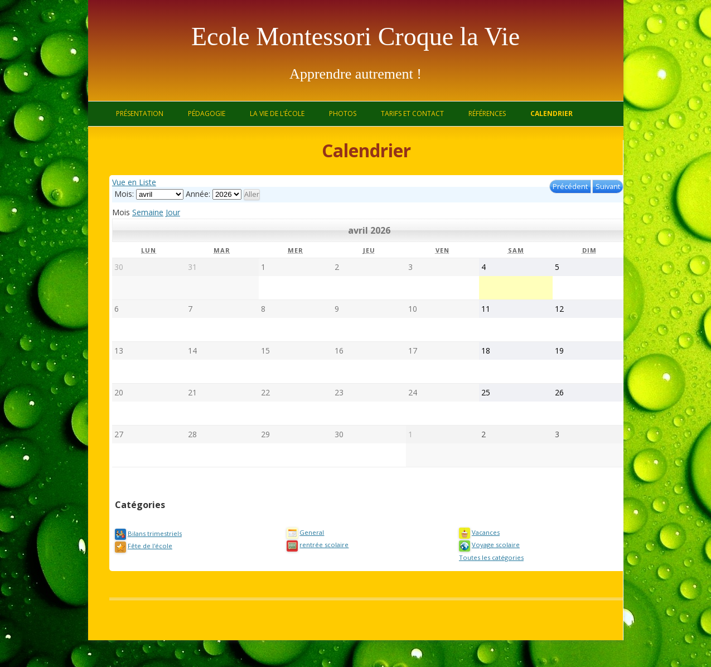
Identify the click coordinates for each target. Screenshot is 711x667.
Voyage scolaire (489, 544)
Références (487, 113)
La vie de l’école (277, 113)
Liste (134, 182)
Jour (173, 212)
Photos (342, 113)
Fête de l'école (143, 546)
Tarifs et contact (412, 113)
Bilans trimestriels (148, 533)
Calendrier (551, 113)
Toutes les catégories (491, 557)
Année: (198, 193)
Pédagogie (206, 113)
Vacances (479, 532)
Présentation (139, 113)
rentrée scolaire (318, 544)
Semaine (147, 212)
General (305, 532)
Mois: (124, 193)
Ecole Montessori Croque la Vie (355, 36)
